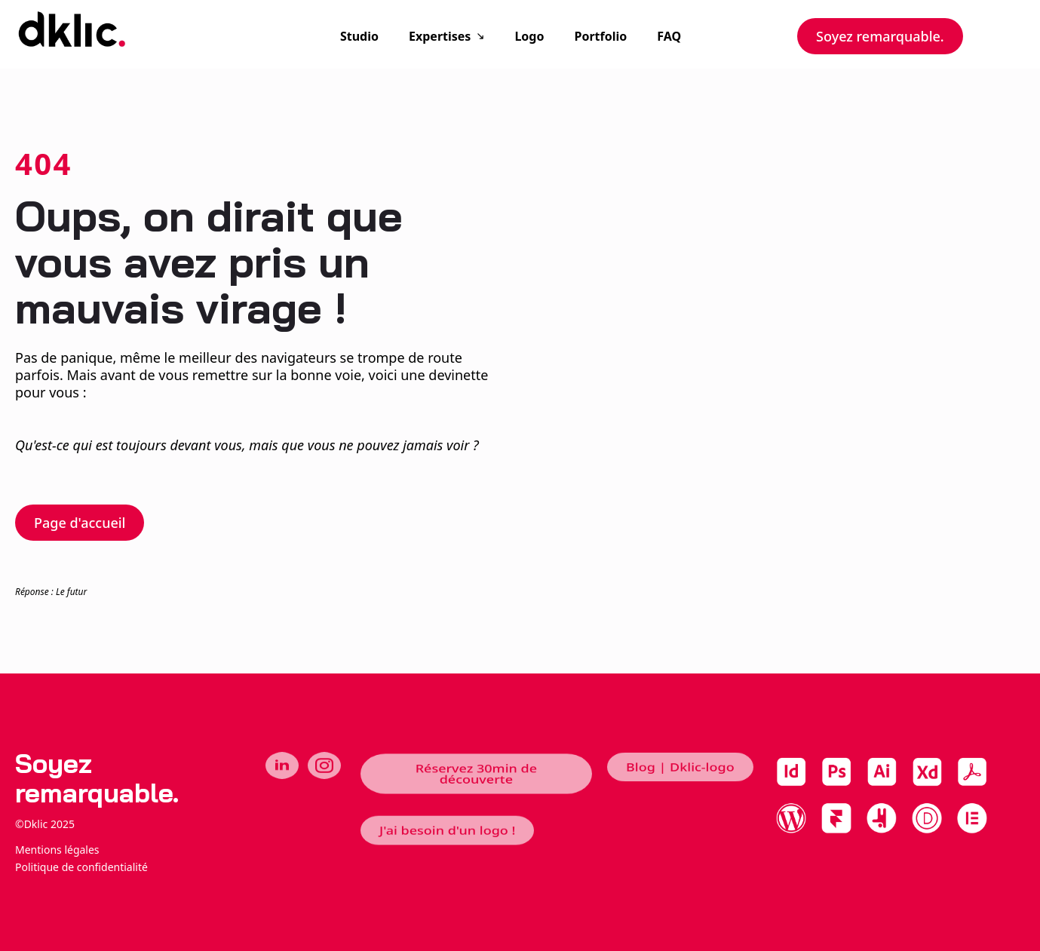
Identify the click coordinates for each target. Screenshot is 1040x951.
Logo (529, 36)
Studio (359, 36)
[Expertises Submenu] (485, 36)
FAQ (669, 36)
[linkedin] (282, 765)
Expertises (440, 36)
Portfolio (600, 36)
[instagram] (324, 765)
